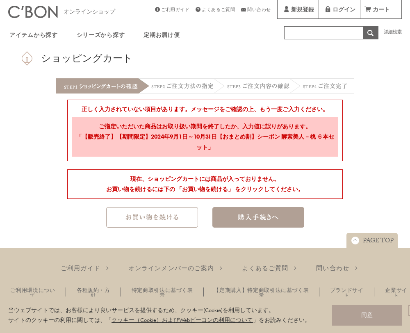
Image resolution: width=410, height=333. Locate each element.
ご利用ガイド (175, 10)
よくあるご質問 (218, 10)
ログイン (344, 11)
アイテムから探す (33, 36)
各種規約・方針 (93, 292)
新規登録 (302, 11)
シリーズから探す (101, 36)
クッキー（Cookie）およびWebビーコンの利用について (182, 320)
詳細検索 (393, 32)
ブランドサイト (347, 292)
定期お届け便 (162, 36)
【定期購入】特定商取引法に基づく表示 (261, 292)
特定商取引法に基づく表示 (162, 292)
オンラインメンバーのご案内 (171, 268)
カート (381, 11)
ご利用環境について (32, 292)
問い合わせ (259, 10)
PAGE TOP (378, 241)
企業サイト (396, 292)
